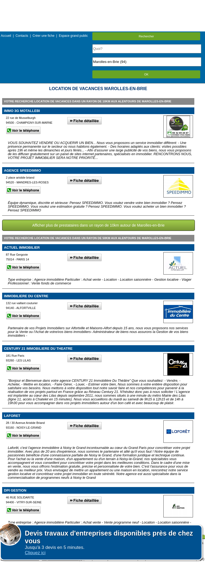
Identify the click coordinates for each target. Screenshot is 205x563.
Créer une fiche (43, 36)
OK (146, 74)
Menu (102, 4)
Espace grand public (73, 36)
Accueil (6, 36)
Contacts (21, 36)
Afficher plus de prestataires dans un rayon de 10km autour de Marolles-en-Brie (98, 225)
